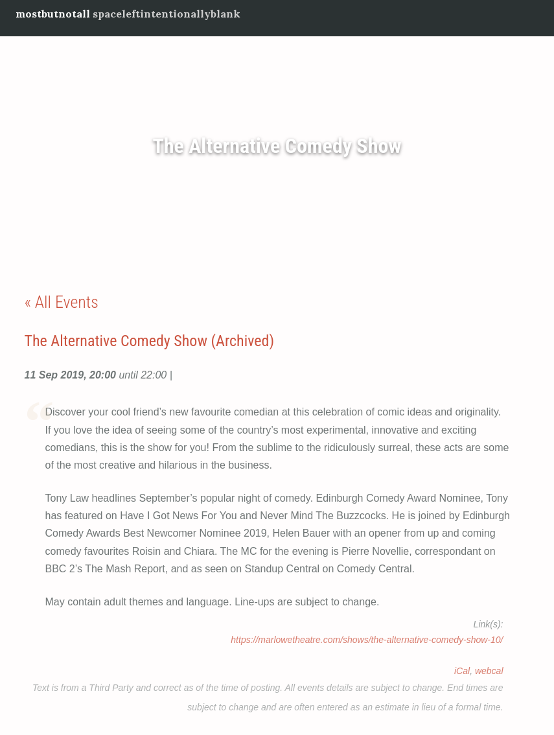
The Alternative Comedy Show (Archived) (150, 341)
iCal (462, 671)
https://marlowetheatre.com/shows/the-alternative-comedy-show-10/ (367, 640)
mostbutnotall (53, 13)
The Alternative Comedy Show (276, 146)
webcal (489, 671)
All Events (66, 302)
